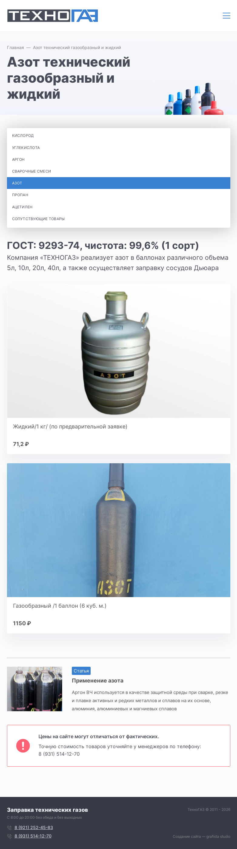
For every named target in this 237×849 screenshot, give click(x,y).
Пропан (20, 195)
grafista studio (218, 836)
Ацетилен (22, 207)
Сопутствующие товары (38, 218)
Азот (17, 183)
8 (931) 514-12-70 (59, 754)
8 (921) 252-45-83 (34, 827)
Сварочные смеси (31, 171)
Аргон (18, 159)
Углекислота (26, 147)
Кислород (23, 135)
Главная (15, 47)
